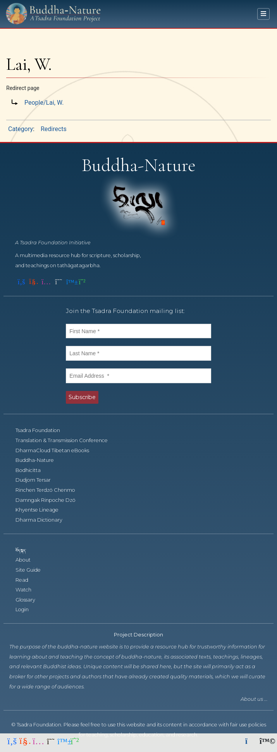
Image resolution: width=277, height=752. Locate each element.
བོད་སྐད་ (24, 550)
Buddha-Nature (38, 460)
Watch (27, 590)
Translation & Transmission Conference (65, 440)
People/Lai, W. (44, 102)
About (27, 560)
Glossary (29, 600)
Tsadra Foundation (42, 430)
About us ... (254, 699)
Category (20, 129)
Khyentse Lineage (41, 510)
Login (26, 609)
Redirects (54, 129)
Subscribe (82, 397)
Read (26, 580)
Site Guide (32, 570)
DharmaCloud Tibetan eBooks (55, 450)
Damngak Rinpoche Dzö (49, 500)
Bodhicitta (32, 470)
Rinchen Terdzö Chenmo (49, 490)
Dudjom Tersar (37, 480)
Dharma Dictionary (43, 520)
